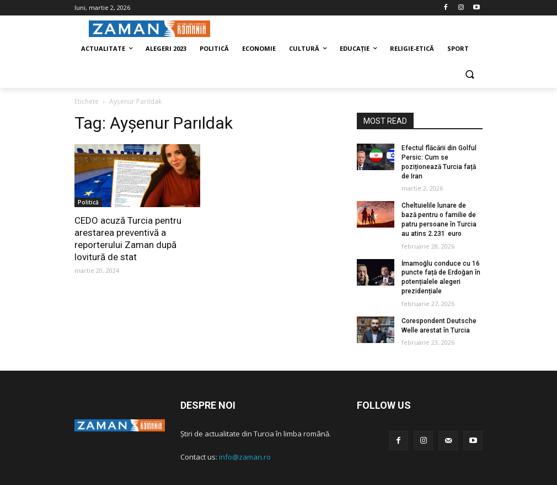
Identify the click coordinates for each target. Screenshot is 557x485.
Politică (88, 202)
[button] (470, 75)
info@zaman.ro (245, 457)
